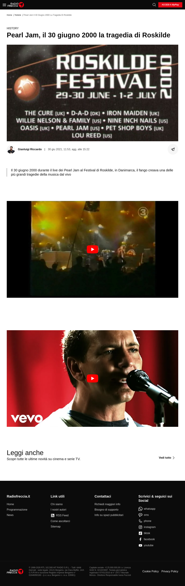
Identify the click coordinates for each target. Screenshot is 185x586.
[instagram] (147, 527)
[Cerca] (154, 5)
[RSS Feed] (60, 515)
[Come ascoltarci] (60, 521)
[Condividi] (173, 149)
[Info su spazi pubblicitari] (109, 515)
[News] (10, 515)
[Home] (15, 4)
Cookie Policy (150, 571)
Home (9, 15)
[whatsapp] (146, 509)
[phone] (144, 521)
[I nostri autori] (58, 509)
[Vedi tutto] (167, 457)
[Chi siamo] (57, 504)
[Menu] (4, 4)
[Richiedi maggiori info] (107, 504)
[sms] (143, 515)
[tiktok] (144, 533)
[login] (170, 4)
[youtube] (145, 545)
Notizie (18, 15)
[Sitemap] (56, 526)
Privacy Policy (169, 571)
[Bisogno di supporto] (106, 509)
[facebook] (146, 539)
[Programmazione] (17, 509)
